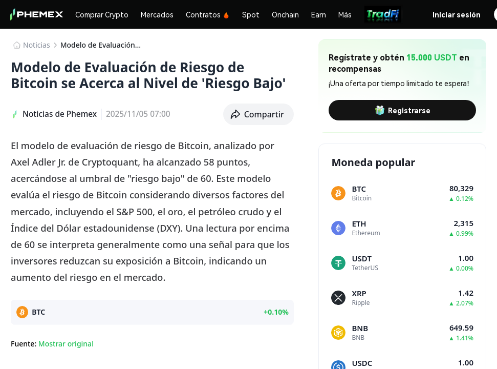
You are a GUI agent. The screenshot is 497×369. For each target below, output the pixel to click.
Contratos (208, 14)
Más (345, 14)
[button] (258, 114)
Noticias (36, 45)
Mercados (157, 14)
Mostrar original (66, 343)
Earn (318, 14)
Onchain (285, 14)
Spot (251, 14)
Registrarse (402, 110)
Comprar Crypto (101, 14)
